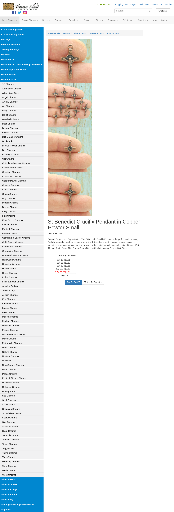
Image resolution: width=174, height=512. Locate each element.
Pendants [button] (113, 20)
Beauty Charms (10, 128)
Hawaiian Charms (11, 264)
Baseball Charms (10, 119)
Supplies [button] (143, 20)
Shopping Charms (11, 409)
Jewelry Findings (10, 49)
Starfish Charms (10, 426)
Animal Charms (10, 101)
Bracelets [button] (74, 20)
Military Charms (10, 330)
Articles (168, 4)
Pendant (5, 54)
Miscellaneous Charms (13, 334)
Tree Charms (8, 457)
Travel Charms (9, 453)
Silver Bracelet (9, 484)
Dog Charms (8, 198)
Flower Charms (9, 224)
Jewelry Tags (8, 290)
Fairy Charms (9, 211)
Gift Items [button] (128, 20)
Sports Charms (9, 417)
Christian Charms (11, 172)
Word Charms (9, 475)
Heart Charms (9, 268)
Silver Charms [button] (9, 20)
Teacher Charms (10, 439)
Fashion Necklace (10, 44)
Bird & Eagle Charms (12, 137)
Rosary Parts (8, 391)
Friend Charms (9, 233)
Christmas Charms (11, 176)
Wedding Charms (10, 461)
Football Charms (10, 229)
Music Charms (9, 347)
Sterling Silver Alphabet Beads (17, 504)
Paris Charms (9, 369)
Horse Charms (9, 273)
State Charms (9, 431)
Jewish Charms (10, 295)
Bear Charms (8, 123)
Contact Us (157, 4)
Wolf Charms (8, 470)
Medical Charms (10, 321)
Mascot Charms (10, 316)
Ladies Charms (9, 308)
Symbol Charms (10, 435)
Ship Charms (8, 404)
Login (132, 4)
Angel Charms (9, 97)
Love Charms (9, 312)
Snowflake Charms (11, 413)
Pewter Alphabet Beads (13, 69)
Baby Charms (9, 110)
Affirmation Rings (10, 93)
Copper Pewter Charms (14, 180)
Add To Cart (73, 282)
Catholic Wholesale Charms (16, 163)
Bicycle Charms (10, 132)
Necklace (7, 360)
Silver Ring (7, 499)
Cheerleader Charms (12, 167)
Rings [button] (99, 20)
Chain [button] (87, 20)
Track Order (143, 4)
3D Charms (8, 84)
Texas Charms (9, 444)
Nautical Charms (10, 356)
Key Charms (8, 299)
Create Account (105, 4)
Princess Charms (10, 382)
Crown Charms (9, 194)
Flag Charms (8, 216)
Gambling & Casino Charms (16, 237)
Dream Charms (9, 207)
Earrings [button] (59, 20)
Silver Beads (8, 479)
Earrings (5, 39)
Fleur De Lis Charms (12, 220)
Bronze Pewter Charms (13, 145)
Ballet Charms (9, 115)
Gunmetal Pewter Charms (15, 255)
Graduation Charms (12, 251)
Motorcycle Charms (12, 343)
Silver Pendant (9, 494)
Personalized (8, 59)
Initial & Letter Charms (13, 281)
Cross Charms (9, 189)
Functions (163, 11)
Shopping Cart (121, 4)
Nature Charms (9, 352)
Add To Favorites (93, 282)
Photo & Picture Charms (14, 378)
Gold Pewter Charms (12, 242)
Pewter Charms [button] (30, 20)
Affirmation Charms (11, 88)
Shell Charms (9, 400)
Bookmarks (7, 141)
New (155, 20)
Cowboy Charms (10, 185)
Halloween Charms (11, 259)
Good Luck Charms (12, 246)
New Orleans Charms (13, 365)
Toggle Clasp (8, 448)
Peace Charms (9, 374)
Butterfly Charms (10, 154)
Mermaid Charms (10, 325)
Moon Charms (9, 338)
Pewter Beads (8, 74)
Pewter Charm (9, 79)
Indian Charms (9, 277)
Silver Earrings (9, 489)
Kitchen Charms (10, 303)
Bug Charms (8, 150)
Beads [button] (46, 20)
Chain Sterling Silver (12, 29)
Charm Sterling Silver (12, 34)
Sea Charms (8, 395)
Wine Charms (9, 466)
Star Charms (8, 422)
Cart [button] (164, 20)
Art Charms (8, 106)
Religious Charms (11, 387)
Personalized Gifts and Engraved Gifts (22, 64)
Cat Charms (8, 159)
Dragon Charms (10, 202)
